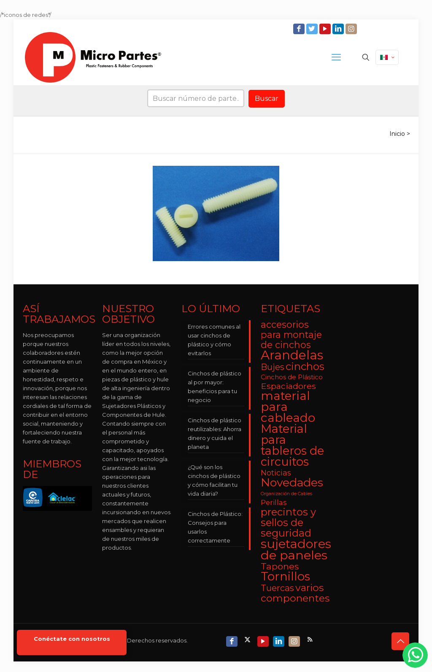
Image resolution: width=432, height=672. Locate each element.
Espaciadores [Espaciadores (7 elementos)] (288, 386)
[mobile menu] (336, 57)
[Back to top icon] (400, 641)
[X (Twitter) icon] (248, 639)
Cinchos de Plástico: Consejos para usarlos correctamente (215, 527)
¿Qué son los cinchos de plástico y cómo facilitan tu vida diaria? (214, 480)
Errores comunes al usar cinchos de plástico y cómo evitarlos (214, 339)
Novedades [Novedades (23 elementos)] (292, 482)
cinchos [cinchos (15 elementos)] (305, 366)
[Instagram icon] (352, 29)
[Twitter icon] (312, 29)
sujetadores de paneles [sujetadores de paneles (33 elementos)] (296, 549)
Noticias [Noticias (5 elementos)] (276, 472)
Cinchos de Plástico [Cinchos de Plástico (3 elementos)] (292, 377)
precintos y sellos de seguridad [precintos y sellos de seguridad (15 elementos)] (288, 522)
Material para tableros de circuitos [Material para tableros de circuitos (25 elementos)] (292, 445)
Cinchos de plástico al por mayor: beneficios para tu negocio (214, 386)
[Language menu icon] (387, 57)
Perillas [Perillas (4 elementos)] (274, 502)
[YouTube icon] (325, 29)
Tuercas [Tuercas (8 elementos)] (277, 588)
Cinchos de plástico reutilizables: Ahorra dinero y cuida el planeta (214, 433)
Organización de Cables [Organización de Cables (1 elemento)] (286, 494)
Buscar (266, 98)
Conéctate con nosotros (72, 639)
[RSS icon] (310, 639)
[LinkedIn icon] (339, 29)
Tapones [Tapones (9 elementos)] (280, 566)
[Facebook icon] (299, 29)
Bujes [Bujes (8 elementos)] (272, 367)
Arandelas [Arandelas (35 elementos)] (292, 355)
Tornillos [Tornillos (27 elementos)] (285, 576)
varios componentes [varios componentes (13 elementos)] (295, 592)
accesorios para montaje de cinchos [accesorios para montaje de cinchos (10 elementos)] (291, 334)
